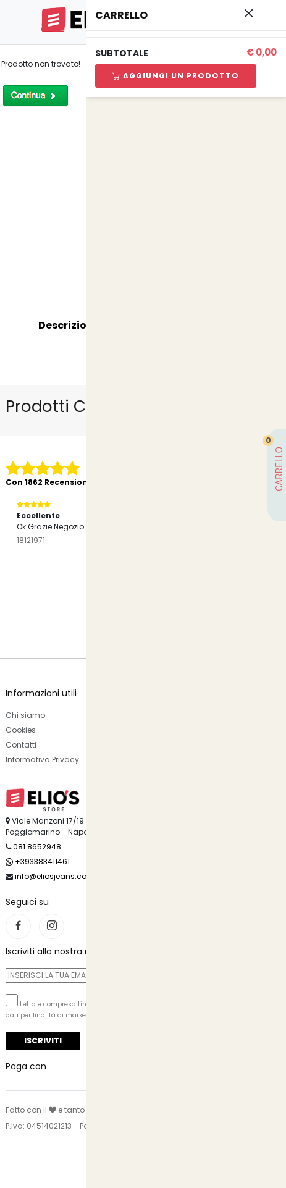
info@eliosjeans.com (55, 876)
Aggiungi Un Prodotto (175, 75)
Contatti (21, 744)
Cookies (21, 730)
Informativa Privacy (42, 759)
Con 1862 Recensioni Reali (59, 482)
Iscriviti (43, 1040)
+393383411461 (38, 861)
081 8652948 (37, 846)
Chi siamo (25, 715)
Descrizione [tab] (68, 325)
